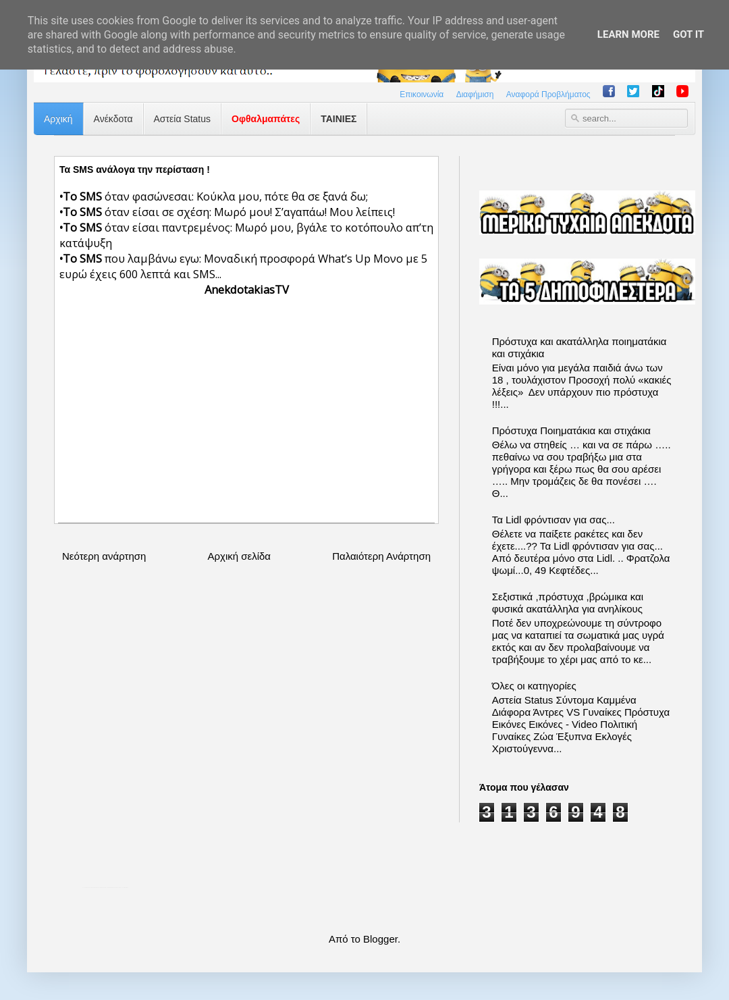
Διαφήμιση (475, 94)
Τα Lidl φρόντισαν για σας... (553, 519)
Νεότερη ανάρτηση (104, 556)
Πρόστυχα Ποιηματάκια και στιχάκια (571, 430)
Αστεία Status (182, 118)
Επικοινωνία (421, 94)
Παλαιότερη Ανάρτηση (381, 556)
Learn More (628, 34)
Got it (688, 34)
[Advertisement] (246, 407)
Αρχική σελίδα (239, 556)
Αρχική (58, 118)
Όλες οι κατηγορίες (534, 685)
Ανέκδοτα (113, 118)
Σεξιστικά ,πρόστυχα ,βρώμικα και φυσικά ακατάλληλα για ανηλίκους (567, 602)
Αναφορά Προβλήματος (548, 94)
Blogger (380, 939)
